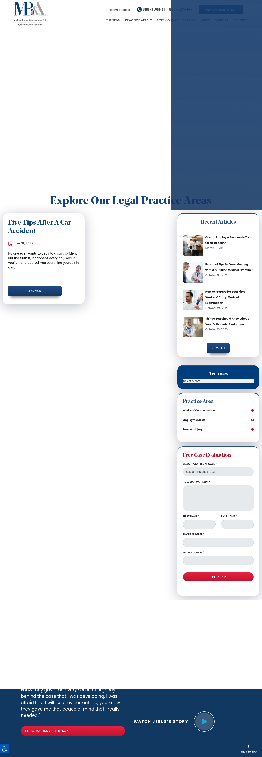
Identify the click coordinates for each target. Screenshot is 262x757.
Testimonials (167, 20)
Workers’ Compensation (199, 406)
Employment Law (194, 416)
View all (218, 347)
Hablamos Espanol (119, 10)
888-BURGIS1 (151, 9)
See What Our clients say (30, 726)
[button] (4, 748)
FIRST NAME (191, 512)
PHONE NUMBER (194, 530)
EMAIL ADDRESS (193, 548)
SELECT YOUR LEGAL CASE (200, 460)
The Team (113, 20)
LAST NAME (229, 512)
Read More (25, 290)
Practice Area (137, 20)
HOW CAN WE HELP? (196, 478)
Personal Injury (193, 425)
